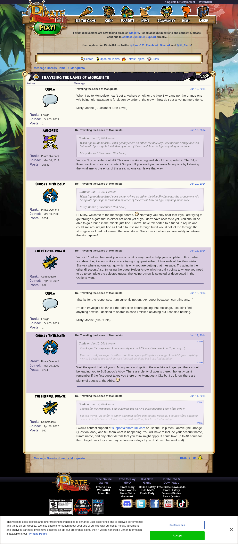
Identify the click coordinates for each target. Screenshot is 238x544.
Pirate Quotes (171, 496)
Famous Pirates (171, 493)
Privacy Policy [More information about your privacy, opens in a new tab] (38, 535)
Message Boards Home (50, 68)
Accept (177, 537)
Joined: (36, 119)
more (200, 341)
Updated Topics (110, 59)
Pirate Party (147, 493)
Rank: (35, 114)
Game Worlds (127, 490)
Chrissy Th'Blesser (50, 184)
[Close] (231, 531)
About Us (103, 493)
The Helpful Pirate (50, 251)
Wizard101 (205, 1)
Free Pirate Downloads (171, 487)
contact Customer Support (139, 36)
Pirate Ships (127, 493)
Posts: (35, 123)
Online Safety (147, 487)
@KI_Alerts (184, 45)
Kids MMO (147, 490)
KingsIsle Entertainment (180, 1)
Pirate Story (127, 487)
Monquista (78, 68)
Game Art (127, 496)
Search (88, 59)
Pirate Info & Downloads (171, 480)
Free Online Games (104, 480)
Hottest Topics (135, 59)
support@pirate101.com (128, 428)
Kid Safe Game (147, 480)
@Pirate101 (137, 45)
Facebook (152, 45)
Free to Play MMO (127, 480)
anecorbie (50, 130)
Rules (155, 59)
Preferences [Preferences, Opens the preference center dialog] (177, 526)
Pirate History (171, 490)
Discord (134, 32)
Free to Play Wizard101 (103, 488)
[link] (114, 506)
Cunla (50, 89)
